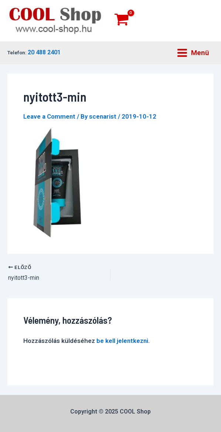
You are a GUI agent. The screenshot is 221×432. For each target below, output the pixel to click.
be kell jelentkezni (122, 340)
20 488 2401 (44, 52)
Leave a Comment (49, 116)
